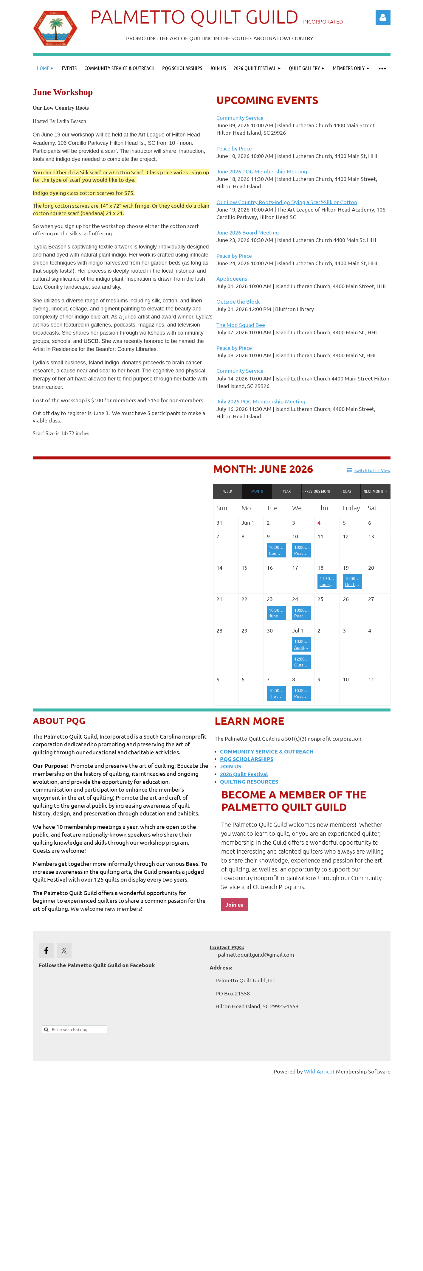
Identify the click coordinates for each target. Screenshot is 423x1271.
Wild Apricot (319, 1071)
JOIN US (230, 766)
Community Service (240, 117)
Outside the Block (238, 301)
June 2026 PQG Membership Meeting (261, 171)
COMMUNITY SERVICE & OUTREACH (267, 751)
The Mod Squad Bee (240, 324)
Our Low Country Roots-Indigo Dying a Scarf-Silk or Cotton (286, 202)
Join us (234, 904)
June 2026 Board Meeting (247, 232)
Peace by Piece (234, 148)
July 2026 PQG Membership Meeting (260, 401)
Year (287, 491)
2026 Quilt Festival (244, 773)
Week (227, 491)
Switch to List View (372, 470)
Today (346, 491)
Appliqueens (231, 278)
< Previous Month (316, 491)
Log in (383, 17)
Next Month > (375, 491)
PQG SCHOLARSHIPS (246, 758)
